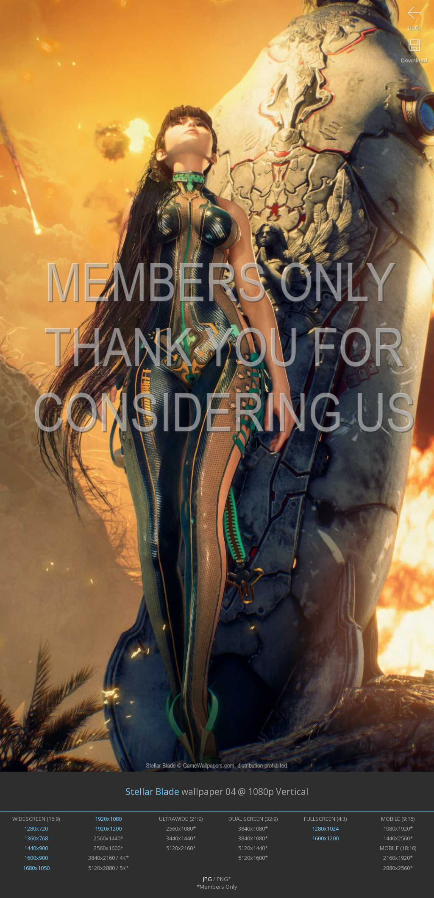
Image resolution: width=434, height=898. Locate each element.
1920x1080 (108, 819)
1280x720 (36, 828)
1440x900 (36, 848)
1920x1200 (108, 828)
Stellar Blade (152, 792)
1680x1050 (36, 868)
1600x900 (36, 858)
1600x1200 (325, 838)
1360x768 (36, 838)
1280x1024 (325, 828)
